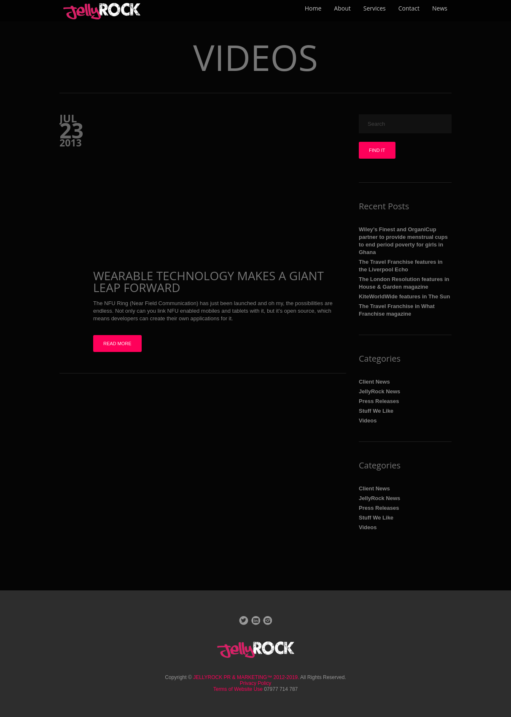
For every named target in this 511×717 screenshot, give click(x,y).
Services (374, 8)
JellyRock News (379, 391)
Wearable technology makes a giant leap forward (208, 281)
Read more (117, 343)
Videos (368, 420)
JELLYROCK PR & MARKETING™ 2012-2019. (246, 677)
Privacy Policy (256, 683)
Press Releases (379, 401)
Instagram (267, 620)
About (342, 8)
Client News (374, 382)
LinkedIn (255, 620)
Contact (409, 8)
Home (313, 8)
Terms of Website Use (238, 689)
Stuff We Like (376, 411)
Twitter (243, 620)
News (439, 8)
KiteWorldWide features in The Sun (404, 296)
